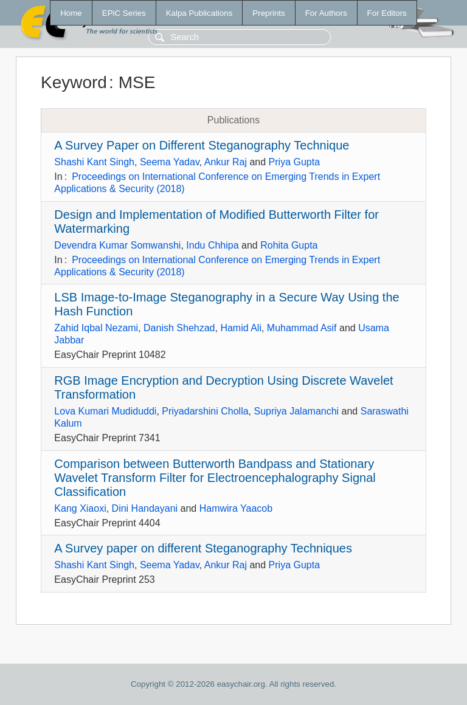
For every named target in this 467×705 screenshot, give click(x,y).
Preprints (268, 13)
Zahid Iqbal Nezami (96, 328)
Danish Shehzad (179, 328)
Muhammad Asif (302, 328)
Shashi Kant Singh (94, 162)
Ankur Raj (225, 162)
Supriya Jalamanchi (296, 411)
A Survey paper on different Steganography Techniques (203, 548)
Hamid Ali (240, 328)
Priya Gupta (294, 162)
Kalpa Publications (199, 13)
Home (71, 13)
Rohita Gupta (288, 245)
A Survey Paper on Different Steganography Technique (201, 145)
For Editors (387, 13)
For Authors (326, 13)
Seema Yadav (169, 162)
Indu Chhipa (212, 245)
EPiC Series (124, 13)
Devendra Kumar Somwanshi (117, 245)
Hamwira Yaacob (235, 508)
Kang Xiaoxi (80, 508)
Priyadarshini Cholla (205, 411)
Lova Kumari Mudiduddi (105, 411)
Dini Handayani (145, 508)
